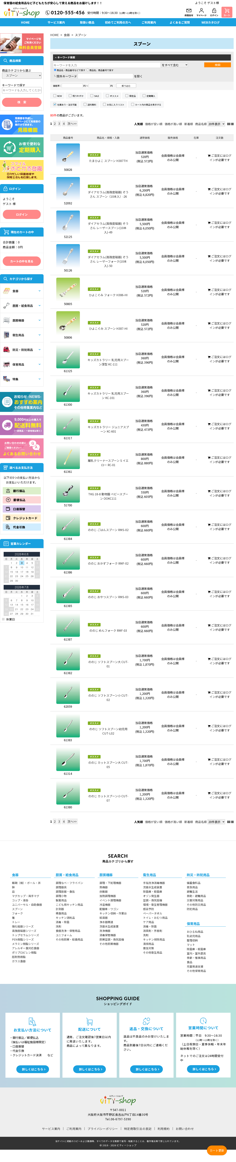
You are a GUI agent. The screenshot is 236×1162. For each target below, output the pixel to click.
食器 (10, 291)
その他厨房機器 (109, 944)
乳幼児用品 (193, 936)
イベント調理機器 (110, 900)
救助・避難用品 (196, 896)
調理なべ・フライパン (69, 883)
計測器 (60, 909)
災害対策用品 (195, 900)
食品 (189, 962)
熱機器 (103, 887)
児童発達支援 (195, 966)
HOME (25, 22)
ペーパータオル (152, 913)
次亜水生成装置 (109, 926)
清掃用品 (148, 944)
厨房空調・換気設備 (111, 939)
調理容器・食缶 (65, 891)
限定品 (132, 95)
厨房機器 (13, 320)
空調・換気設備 (152, 900)
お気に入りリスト (115, 104)
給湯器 (103, 918)
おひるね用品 (195, 931)
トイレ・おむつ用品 (155, 918)
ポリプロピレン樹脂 (24, 952)
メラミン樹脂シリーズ (25, 944)
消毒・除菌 (62, 922)
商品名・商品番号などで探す (69, 70)
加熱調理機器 (107, 896)
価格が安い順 (153, 124)
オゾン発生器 (151, 896)
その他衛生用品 (152, 952)
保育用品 (13, 364)
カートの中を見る (21, 261)
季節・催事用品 (196, 958)
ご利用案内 (149, 22)
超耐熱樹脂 (19, 957)
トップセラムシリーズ (25, 935)
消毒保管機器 (107, 935)
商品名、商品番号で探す (100, 70)
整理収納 (192, 940)
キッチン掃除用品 (154, 939)
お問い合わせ (185, 1128)
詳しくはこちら (32, 1069)
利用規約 (164, 1128)
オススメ (114, 95)
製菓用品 (61, 900)
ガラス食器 (19, 961)
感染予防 (148, 909)
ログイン (22, 214)
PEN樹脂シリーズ (23, 939)
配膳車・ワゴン (109, 909)
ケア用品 (148, 922)
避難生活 (192, 891)
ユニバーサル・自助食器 (27, 904)
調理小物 (61, 896)
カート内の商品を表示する (148, 104)
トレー (16, 922)
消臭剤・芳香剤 (152, 931)
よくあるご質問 (180, 22)
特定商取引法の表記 (137, 1128)
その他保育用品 (196, 971)
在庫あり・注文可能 (67, 104)
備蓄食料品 (193, 883)
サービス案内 (56, 22)
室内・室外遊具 (196, 953)
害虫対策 (148, 948)
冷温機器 (104, 904)
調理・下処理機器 (110, 883)
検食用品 (61, 913)
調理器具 (61, 887)
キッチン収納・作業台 (113, 913)
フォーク (17, 913)
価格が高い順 (173, 124)
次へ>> (72, 123)
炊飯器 (103, 891)
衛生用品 (13, 335)
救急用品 (192, 887)
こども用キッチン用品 (69, 904)
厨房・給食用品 (18, 305)
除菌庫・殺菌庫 (152, 891)
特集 (10, 379)
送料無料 (92, 104)
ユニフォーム (64, 935)
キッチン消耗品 (65, 918)
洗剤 (58, 926)
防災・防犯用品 (18, 349)
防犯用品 (192, 909)
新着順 (188, 124)
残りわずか (78, 95)
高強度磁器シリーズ (24, 931)
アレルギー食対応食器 (25, 948)
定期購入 (151, 95)
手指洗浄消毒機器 (154, 883)
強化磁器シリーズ (23, 926)
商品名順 (201, 124)
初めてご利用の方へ (118, 22)
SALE (96, 95)
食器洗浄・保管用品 (68, 931)
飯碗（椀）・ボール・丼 (26, 883)
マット (191, 945)
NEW (59, 95)
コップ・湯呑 (20, 900)
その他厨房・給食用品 (69, 939)
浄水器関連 (106, 922)
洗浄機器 (104, 931)
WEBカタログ (211, 22)
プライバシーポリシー (103, 1128)
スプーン (17, 909)
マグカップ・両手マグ (25, 896)
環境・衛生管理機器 (155, 904)
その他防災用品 (196, 904)
